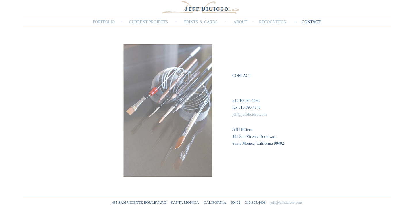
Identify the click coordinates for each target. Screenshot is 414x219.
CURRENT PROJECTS (148, 22)
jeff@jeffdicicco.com (249, 114)
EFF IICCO (207, 9)
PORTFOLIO (104, 22)
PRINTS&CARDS (200, 22)
